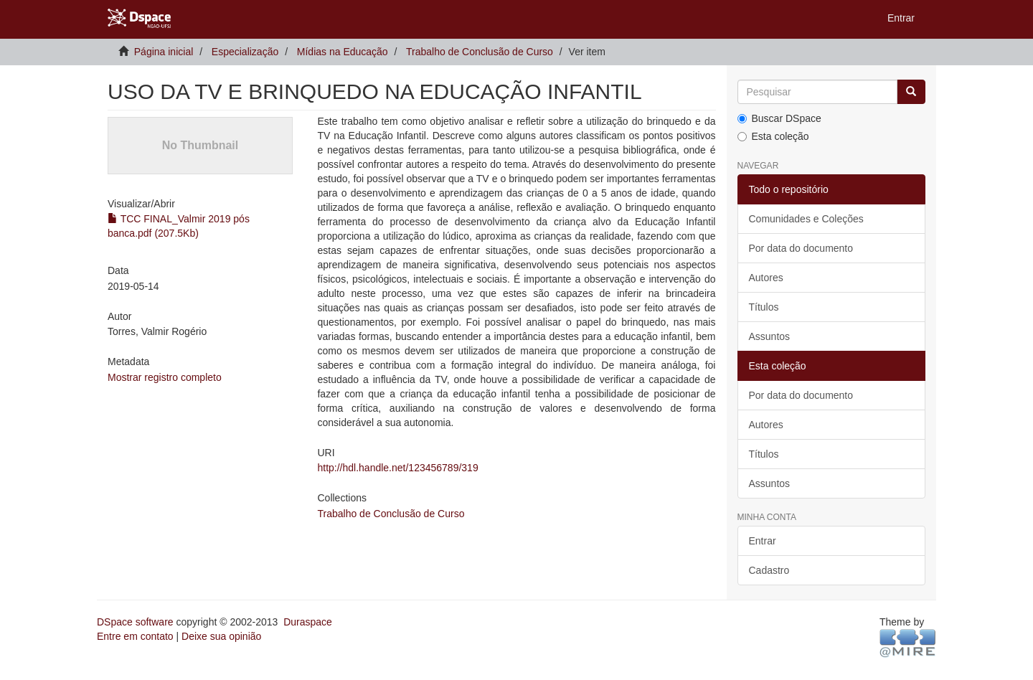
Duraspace (307, 622)
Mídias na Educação (342, 51)
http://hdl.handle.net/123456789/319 (397, 467)
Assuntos (770, 336)
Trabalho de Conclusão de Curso (479, 51)
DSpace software (135, 622)
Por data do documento (801, 248)
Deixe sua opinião (221, 636)
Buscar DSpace (779, 118)
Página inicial (164, 51)
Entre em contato (135, 636)
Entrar (762, 541)
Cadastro (769, 570)
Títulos (764, 307)
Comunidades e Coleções (806, 219)
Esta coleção (773, 136)
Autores (766, 277)
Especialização (245, 51)
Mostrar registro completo (165, 377)
